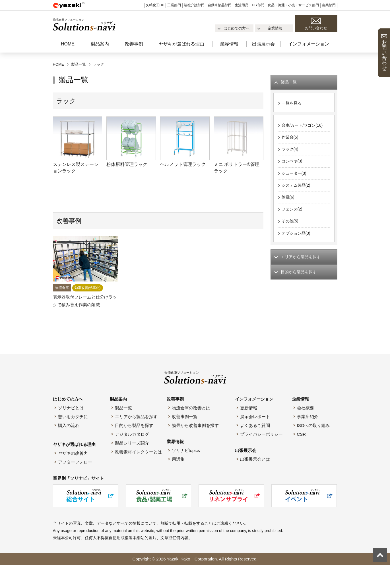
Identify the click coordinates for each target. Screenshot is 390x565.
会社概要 (305, 407)
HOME (68, 43)
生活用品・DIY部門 (249, 5)
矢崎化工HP (155, 5)
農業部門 (329, 5)
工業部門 (174, 5)
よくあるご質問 (255, 425)
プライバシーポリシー (261, 434)
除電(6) (288, 201)
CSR (301, 434)
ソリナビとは (71, 407)
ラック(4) (291, 151)
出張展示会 (263, 43)
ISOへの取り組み (313, 425)
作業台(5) (291, 139)
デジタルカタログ (132, 434)
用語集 (178, 459)
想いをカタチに (73, 416)
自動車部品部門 (220, 5)
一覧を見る (292, 103)
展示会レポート (255, 416)
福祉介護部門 (194, 5)
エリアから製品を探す (136, 416)
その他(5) (291, 226)
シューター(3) (295, 176)
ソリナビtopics (186, 450)
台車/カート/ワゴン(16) (304, 126)
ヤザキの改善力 (73, 453)
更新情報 (248, 407)
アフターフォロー (75, 462)
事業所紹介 (307, 416)
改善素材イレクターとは (138, 451)
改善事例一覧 (184, 416)
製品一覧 (123, 407)
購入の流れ (68, 425)
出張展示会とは (255, 459)
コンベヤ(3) (293, 164)
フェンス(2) (293, 214)
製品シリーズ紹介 (132, 443)
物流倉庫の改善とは (191, 407)
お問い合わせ (316, 28)
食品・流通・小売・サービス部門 (293, 5)
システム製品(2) (297, 189)
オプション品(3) (297, 239)
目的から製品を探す (134, 425)
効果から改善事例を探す (195, 425)
